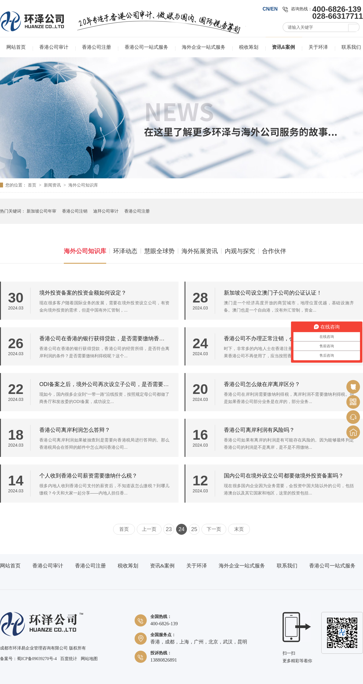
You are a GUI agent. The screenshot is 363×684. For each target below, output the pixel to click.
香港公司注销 (74, 211)
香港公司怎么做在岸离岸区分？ (262, 384)
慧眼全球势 (159, 251)
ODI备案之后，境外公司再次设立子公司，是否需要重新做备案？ (104, 384)
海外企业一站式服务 (203, 47)
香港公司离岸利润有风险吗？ (259, 430)
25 (194, 529)
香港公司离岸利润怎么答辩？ (74, 430)
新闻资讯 (53, 185)
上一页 (149, 529)
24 (181, 529)
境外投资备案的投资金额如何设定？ (82, 293)
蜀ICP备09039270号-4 (37, 658)
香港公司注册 (96, 47)
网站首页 (16, 47)
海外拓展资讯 (200, 251)
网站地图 (89, 658)
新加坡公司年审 (41, 211)
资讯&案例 (283, 47)
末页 (239, 529)
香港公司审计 (53, 47)
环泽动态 (125, 251)
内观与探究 (240, 251)
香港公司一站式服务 (146, 47)
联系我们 (351, 47)
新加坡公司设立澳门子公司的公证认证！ (273, 293)
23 (169, 529)
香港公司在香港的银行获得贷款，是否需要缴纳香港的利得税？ (104, 338)
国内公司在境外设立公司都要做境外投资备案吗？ (284, 476)
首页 (33, 185)
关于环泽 (318, 47)
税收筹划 (248, 47)
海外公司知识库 (83, 185)
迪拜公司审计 (106, 211)
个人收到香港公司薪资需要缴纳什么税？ (88, 476)
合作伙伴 (274, 251)
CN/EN (270, 9)
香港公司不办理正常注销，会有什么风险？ (275, 338)
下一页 (214, 529)
